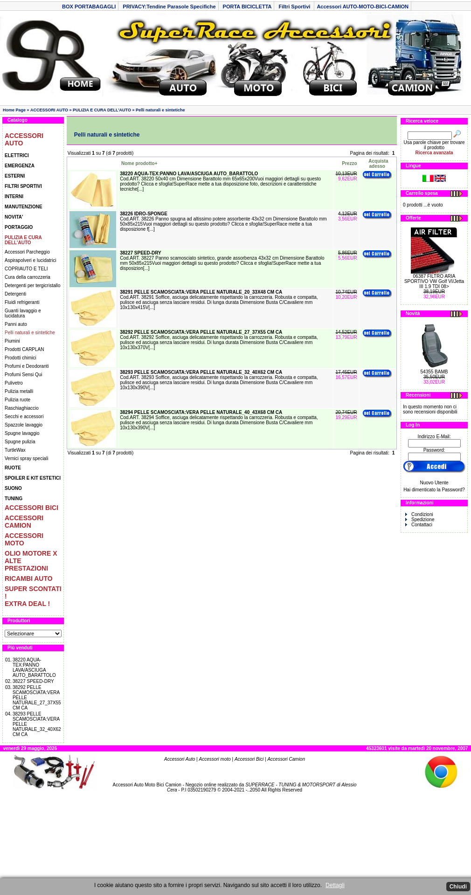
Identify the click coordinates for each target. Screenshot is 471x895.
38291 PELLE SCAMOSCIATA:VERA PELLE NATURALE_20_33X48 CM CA (201, 292)
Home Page (14, 110)
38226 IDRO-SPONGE (143, 213)
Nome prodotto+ (139, 163)
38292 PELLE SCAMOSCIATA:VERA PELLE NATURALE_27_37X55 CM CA (201, 332)
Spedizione (419, 519)
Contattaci (418, 524)
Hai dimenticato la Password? (434, 489)
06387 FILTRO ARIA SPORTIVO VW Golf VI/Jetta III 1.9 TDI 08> (434, 281)
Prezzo (349, 163)
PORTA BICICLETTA (247, 6)
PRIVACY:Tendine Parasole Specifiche (169, 6)
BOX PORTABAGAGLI (89, 6)
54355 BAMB (434, 371)
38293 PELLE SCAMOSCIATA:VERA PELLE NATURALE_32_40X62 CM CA (201, 372)
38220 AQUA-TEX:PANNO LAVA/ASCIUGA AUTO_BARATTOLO (34, 667)
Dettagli (335, 885)
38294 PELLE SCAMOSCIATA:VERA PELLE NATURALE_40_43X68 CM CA (201, 412)
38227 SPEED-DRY (33, 681)
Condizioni (419, 514)
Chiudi (458, 886)
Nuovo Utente (434, 482)
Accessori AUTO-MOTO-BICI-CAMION (363, 6)
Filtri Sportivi (295, 6)
